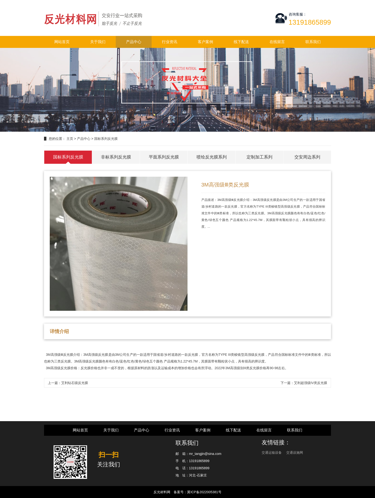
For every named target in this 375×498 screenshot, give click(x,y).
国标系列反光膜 (106, 139)
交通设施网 (294, 452)
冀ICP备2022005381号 (204, 492)
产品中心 (133, 42)
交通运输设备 (272, 452)
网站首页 (62, 42)
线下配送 (241, 42)
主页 (69, 139)
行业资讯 (169, 42)
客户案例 (205, 42)
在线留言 (277, 42)
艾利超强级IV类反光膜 (310, 383)
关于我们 (97, 42)
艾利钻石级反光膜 (74, 383)
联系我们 (313, 42)
